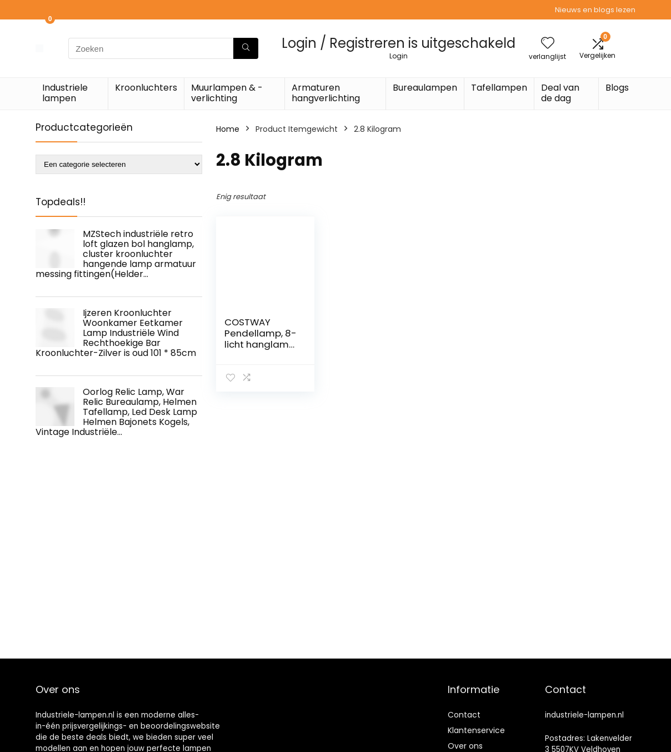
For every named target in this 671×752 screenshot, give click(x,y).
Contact (464, 714)
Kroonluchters (146, 87)
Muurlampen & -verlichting (227, 93)
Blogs (617, 87)
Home (227, 129)
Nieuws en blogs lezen (595, 9)
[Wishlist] (547, 43)
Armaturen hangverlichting (326, 93)
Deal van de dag (560, 93)
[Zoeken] (245, 48)
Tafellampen (499, 87)
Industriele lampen (65, 93)
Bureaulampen (425, 87)
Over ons (465, 745)
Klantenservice (476, 730)
